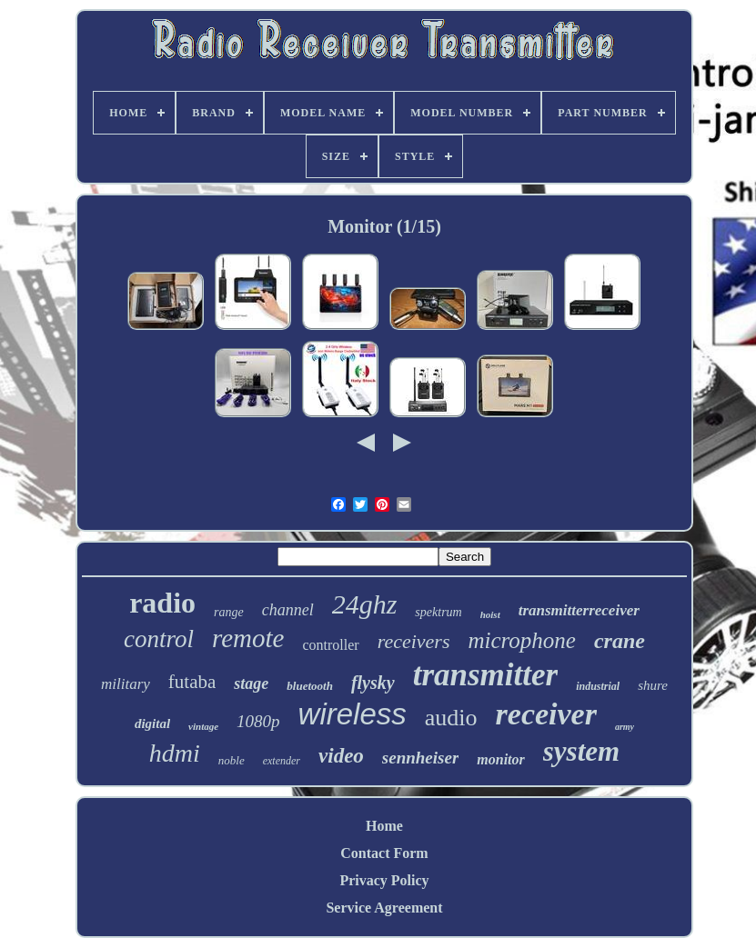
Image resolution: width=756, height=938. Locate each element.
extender (281, 760)
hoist (490, 614)
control (159, 639)
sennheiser (420, 757)
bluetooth (310, 686)
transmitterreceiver (579, 610)
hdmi (174, 753)
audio (451, 717)
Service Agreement (384, 907)
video (341, 755)
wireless (352, 714)
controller (330, 645)
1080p (258, 721)
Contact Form (384, 853)
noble (231, 760)
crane (619, 641)
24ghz (365, 604)
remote (248, 638)
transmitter (485, 675)
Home (384, 825)
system (581, 751)
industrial (598, 686)
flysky (373, 683)
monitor (500, 759)
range (229, 612)
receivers (414, 641)
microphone (522, 640)
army (624, 727)
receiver (546, 714)
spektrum (438, 612)
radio (162, 602)
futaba (192, 682)
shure (653, 685)
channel (288, 610)
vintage (203, 726)
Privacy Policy (383, 880)
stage (251, 683)
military (125, 684)
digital (152, 723)
